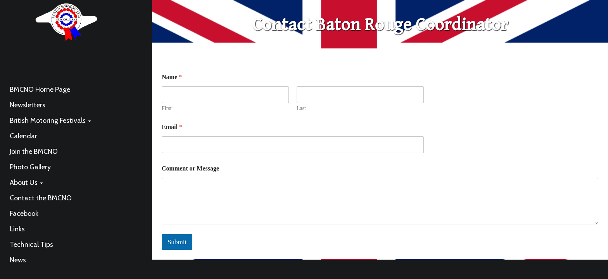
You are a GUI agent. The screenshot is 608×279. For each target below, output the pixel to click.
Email (172, 127)
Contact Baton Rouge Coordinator (380, 25)
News (18, 260)
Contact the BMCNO (41, 198)
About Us (26, 182)
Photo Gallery (30, 167)
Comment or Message (190, 168)
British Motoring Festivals (50, 120)
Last (301, 108)
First (167, 108)
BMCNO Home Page (40, 89)
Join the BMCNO (34, 151)
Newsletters (27, 105)
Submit (177, 242)
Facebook (24, 213)
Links (17, 229)
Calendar (23, 136)
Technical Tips (31, 244)
